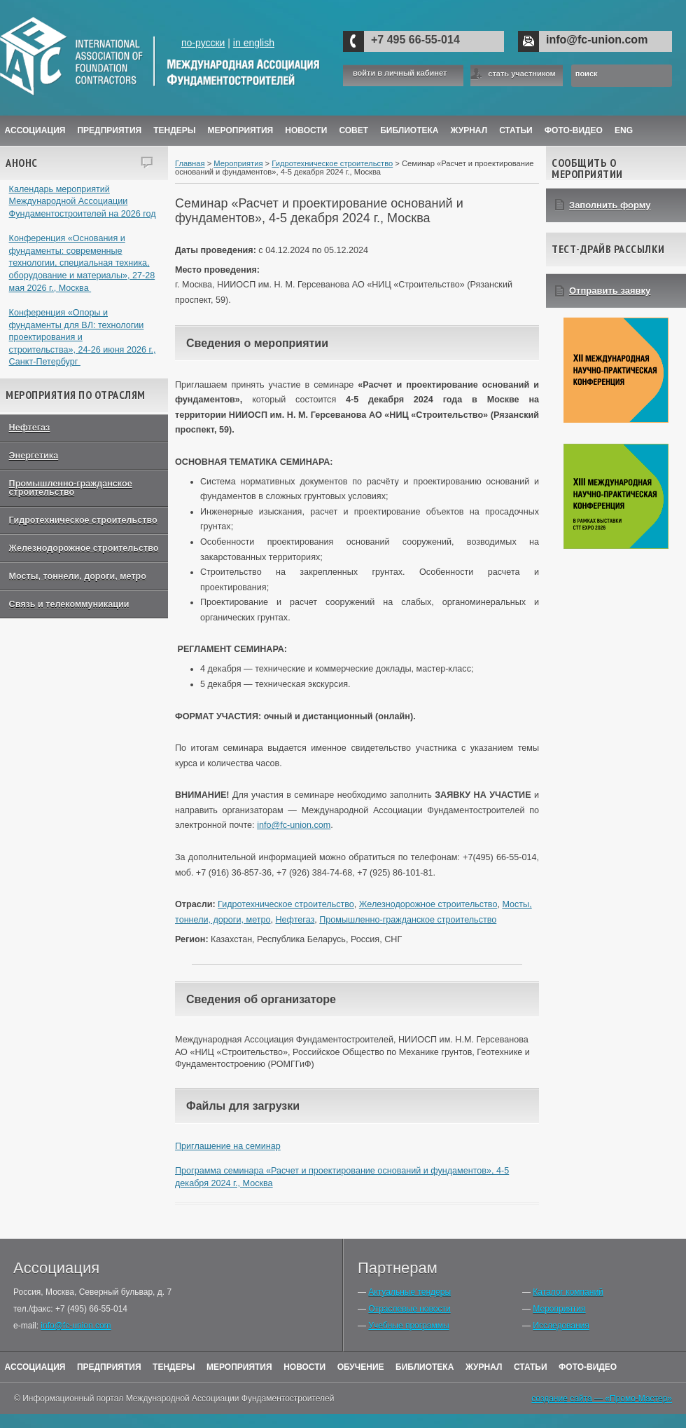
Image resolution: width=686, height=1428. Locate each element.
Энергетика (34, 456)
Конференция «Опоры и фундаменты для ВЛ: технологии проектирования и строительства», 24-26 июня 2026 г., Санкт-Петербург (82, 337)
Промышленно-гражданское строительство (70, 488)
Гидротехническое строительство (83, 520)
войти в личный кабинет (400, 73)
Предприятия (109, 130)
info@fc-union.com (597, 40)
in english (253, 42)
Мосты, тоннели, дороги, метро (77, 576)
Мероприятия (241, 130)
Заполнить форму (610, 205)
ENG (624, 130)
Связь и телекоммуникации (69, 604)
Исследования (561, 1326)
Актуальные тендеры (409, 1292)
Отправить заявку (609, 290)
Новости (306, 130)
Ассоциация (35, 130)
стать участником (521, 73)
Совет (353, 130)
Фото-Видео (574, 130)
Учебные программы (408, 1326)
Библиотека (409, 130)
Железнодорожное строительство (84, 548)
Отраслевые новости (409, 1309)
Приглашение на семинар (228, 1146)
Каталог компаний (568, 1292)
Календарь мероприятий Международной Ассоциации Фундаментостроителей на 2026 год (82, 201)
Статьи (516, 130)
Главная (190, 163)
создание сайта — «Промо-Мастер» (601, 1398)
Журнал (484, 1367)
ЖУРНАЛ (469, 130)
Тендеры (174, 130)
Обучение (360, 1367)
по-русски (203, 42)
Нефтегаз (29, 428)
